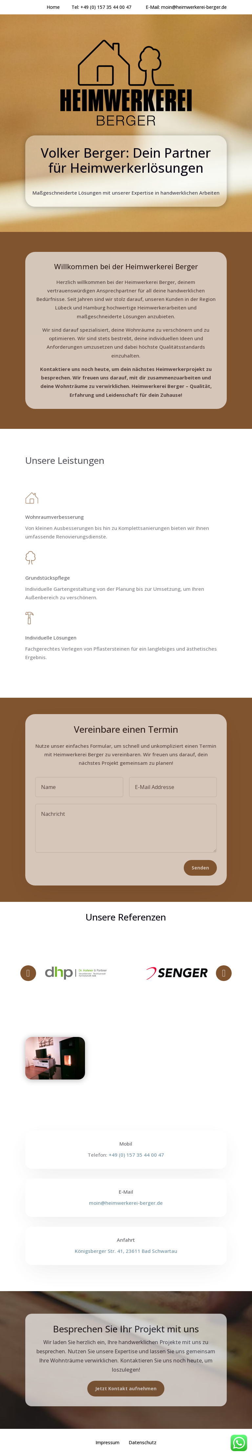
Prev (28, 973)
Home (53, 7)
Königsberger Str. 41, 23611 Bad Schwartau (126, 1251)
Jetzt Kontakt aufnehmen (126, 1388)
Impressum (107, 1442)
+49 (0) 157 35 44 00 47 (113, 7)
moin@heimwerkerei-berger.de (194, 7)
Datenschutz (143, 1442)
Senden (200, 868)
